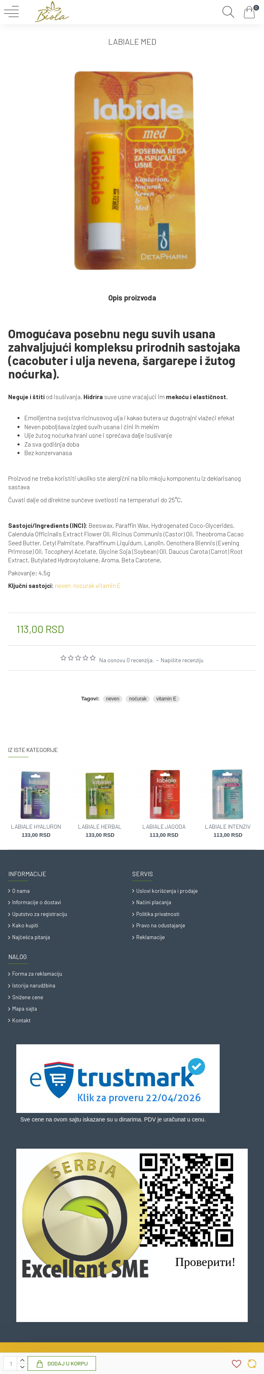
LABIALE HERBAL (100, 826)
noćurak (83, 585)
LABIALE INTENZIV (228, 826)
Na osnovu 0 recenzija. (126, 660)
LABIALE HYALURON (36, 826)
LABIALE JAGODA (163, 826)
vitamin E (108, 585)
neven (63, 585)
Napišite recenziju (182, 660)
